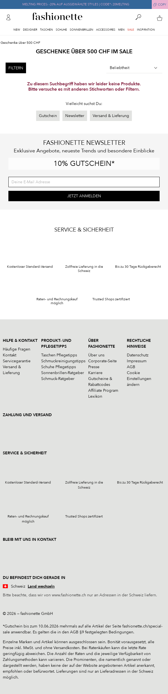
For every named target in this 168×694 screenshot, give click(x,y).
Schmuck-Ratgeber (57, 378)
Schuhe (61, 30)
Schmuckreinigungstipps (63, 361)
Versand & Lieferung (111, 115)
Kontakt (9, 355)
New (16, 30)
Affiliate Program (103, 390)
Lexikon (95, 396)
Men (121, 30)
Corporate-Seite (102, 361)
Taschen (46, 30)
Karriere (95, 372)
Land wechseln (41, 586)
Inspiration (146, 30)
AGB (131, 367)
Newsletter (74, 115)
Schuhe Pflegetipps (58, 367)
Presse (93, 367)
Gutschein (48, 115)
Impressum (136, 361)
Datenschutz (137, 355)
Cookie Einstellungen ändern (139, 378)
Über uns (96, 355)
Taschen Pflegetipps (59, 355)
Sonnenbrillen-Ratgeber (62, 372)
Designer (30, 30)
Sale (130, 30)
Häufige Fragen (16, 349)
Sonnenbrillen (81, 30)
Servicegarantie (17, 361)
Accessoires (105, 30)
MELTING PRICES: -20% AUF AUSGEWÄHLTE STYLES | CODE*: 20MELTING (75, 4)
